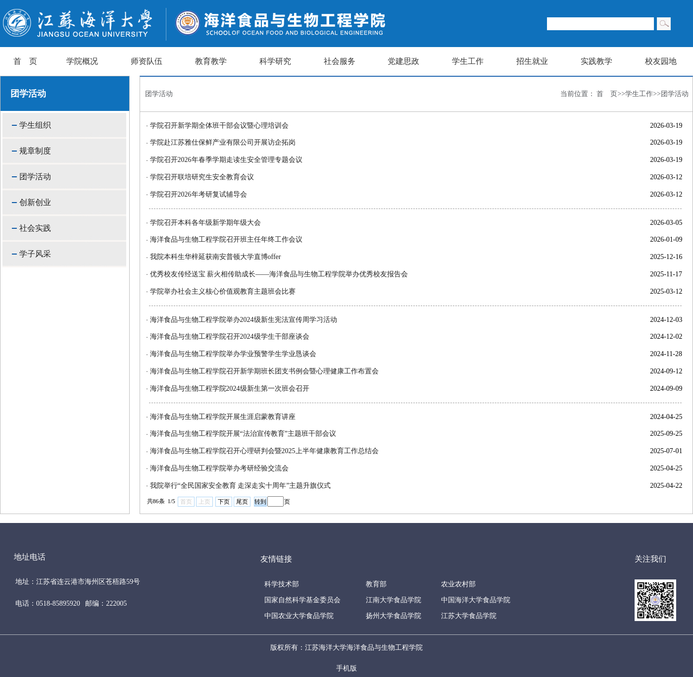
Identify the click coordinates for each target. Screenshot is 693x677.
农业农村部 (458, 584)
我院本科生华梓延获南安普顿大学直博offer (215, 256)
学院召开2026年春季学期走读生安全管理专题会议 (226, 159)
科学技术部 (281, 584)
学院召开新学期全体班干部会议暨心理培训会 (219, 125)
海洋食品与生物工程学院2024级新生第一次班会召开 (229, 388)
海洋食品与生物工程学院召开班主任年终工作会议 (226, 239)
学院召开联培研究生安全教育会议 (202, 177)
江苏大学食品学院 (468, 616)
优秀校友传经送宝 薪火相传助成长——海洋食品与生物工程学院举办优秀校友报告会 (279, 274)
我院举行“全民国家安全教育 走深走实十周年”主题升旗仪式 (240, 485)
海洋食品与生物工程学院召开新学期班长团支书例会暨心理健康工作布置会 (264, 371)
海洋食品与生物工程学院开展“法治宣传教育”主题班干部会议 (243, 433)
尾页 (242, 501)
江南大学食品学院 (393, 600)
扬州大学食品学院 (393, 616)
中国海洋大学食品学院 (475, 600)
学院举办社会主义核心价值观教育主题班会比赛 (223, 291)
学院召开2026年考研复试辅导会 (198, 194)
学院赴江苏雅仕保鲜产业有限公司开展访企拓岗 (223, 142)
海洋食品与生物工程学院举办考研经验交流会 (219, 468)
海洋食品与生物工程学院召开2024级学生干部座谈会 (229, 336)
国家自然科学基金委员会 (302, 600)
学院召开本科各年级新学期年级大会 (205, 222)
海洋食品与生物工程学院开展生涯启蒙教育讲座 (223, 416)
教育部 (376, 584)
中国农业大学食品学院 (299, 616)
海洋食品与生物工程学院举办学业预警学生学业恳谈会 (233, 354)
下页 (224, 501)
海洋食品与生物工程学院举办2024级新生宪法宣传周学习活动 (243, 319)
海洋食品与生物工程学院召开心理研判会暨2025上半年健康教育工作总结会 (264, 451)
